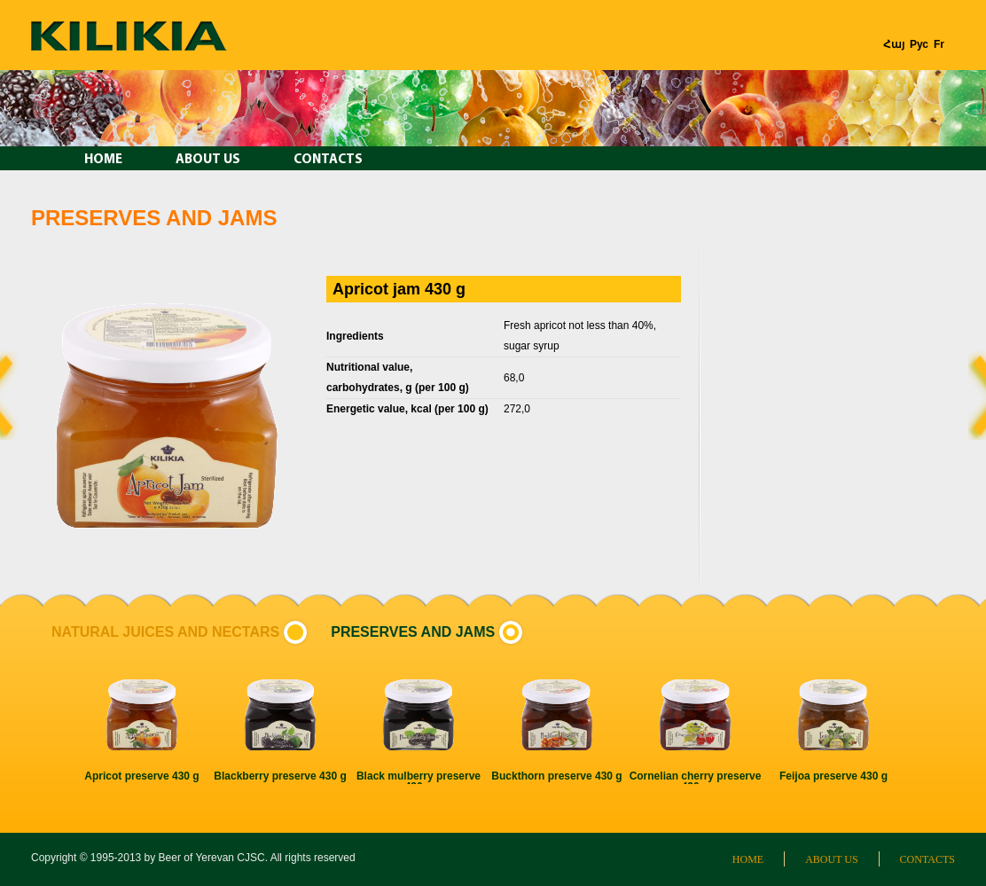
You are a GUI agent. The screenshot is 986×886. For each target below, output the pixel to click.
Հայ (893, 44)
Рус (919, 44)
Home (103, 160)
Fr (939, 44)
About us (208, 160)
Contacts (328, 160)
